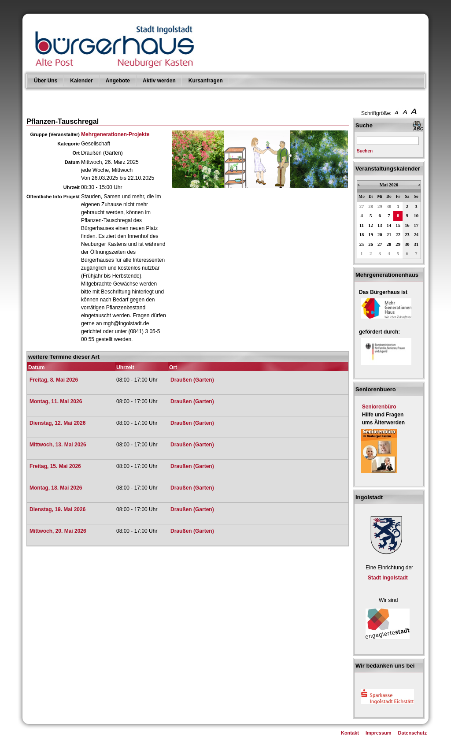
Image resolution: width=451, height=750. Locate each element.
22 (398, 234)
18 (361, 234)
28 (370, 206)
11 (361, 225)
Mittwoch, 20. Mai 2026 (58, 531)
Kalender (81, 81)
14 (389, 225)
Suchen (365, 151)
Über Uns (45, 81)
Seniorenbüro (379, 407)
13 (379, 225)
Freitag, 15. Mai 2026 (55, 466)
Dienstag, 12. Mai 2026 (57, 423)
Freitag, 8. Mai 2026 (54, 380)
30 (389, 206)
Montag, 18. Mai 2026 (56, 488)
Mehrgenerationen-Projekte (115, 134)
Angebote (118, 81)
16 (407, 225)
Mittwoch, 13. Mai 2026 (58, 445)
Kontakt (350, 732)
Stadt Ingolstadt (388, 578)
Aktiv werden (159, 81)
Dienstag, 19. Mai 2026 (57, 509)
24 (416, 234)
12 (370, 225)
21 (389, 234)
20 (379, 234)
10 (416, 215)
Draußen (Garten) (192, 380)
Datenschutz (412, 732)
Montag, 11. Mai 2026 (56, 401)
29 (379, 206)
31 (416, 244)
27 (361, 206)
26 (370, 244)
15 (398, 225)
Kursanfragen (206, 81)
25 (361, 244)
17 (416, 225)
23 (407, 234)
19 (370, 234)
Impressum (379, 732)
